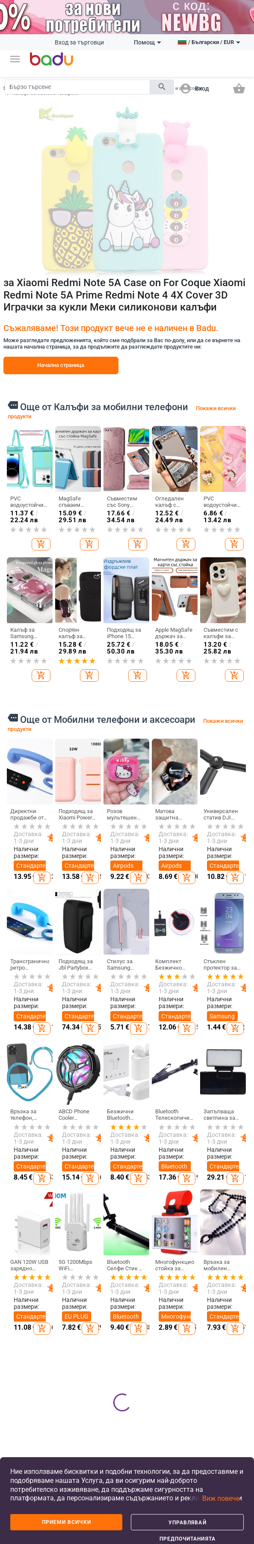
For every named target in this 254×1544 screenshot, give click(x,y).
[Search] (77, 87)
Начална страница (60, 365)
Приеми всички (66, 1522)
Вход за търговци (79, 42)
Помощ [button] (147, 42)
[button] (15, 59)
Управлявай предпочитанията (187, 1525)
